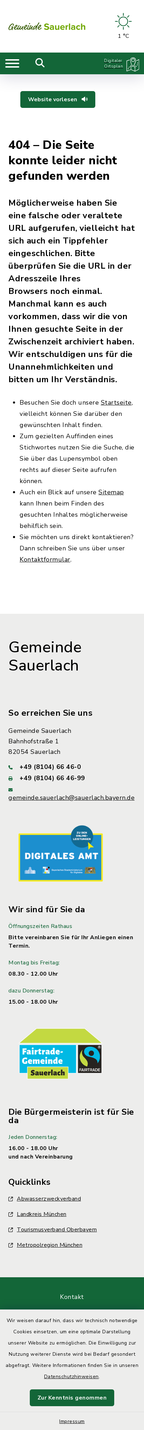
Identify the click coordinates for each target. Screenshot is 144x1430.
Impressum (72, 1421)
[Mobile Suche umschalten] (40, 63)
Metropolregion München (45, 1245)
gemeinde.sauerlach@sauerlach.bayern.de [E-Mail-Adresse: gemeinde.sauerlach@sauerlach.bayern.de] (71, 797)
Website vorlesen (58, 99)
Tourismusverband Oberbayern (52, 1229)
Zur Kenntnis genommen (72, 1398)
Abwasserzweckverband (44, 1199)
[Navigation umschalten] (12, 63)
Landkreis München (37, 1214)
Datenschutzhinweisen (71, 1376)
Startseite (116, 402)
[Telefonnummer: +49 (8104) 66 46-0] (72, 767)
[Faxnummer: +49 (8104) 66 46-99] (72, 778)
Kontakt (72, 1297)
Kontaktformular (45, 559)
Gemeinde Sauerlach (45, 656)
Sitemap (111, 492)
